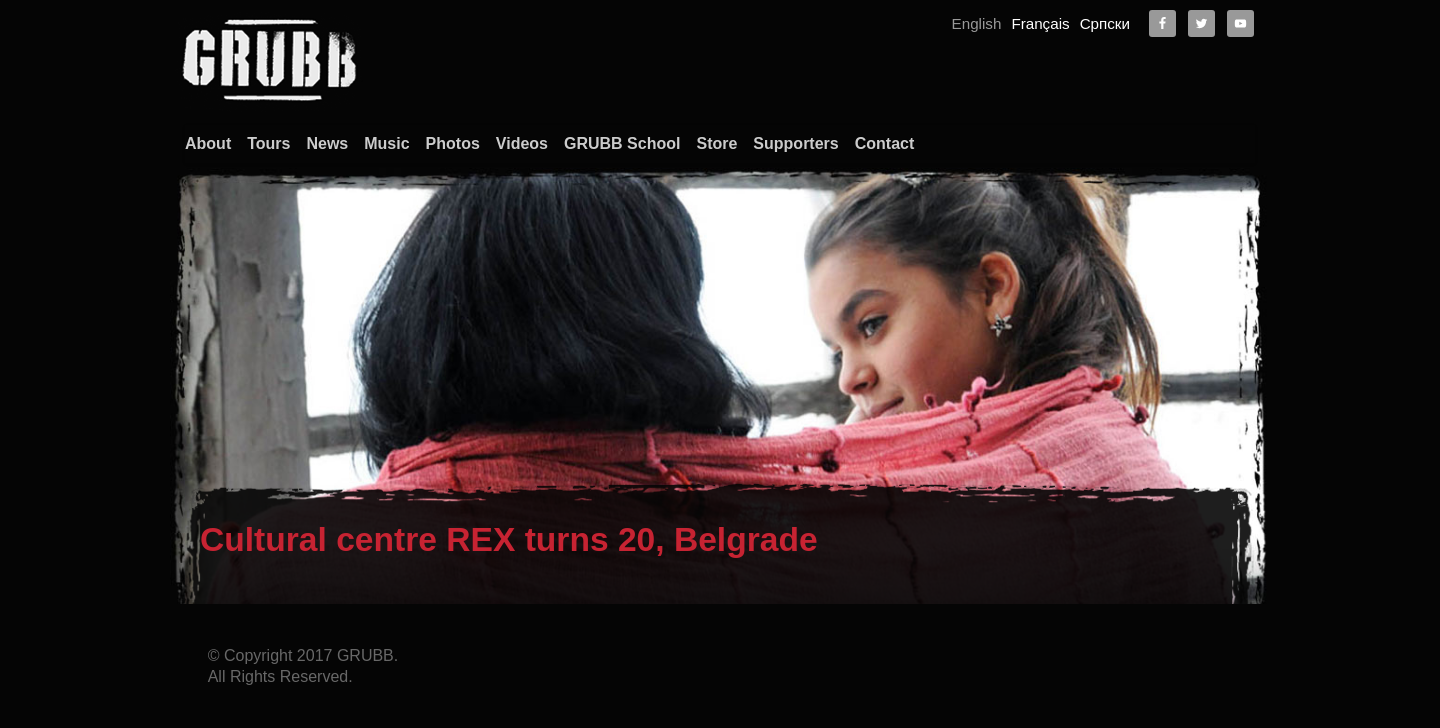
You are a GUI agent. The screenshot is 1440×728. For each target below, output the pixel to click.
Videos (522, 143)
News (327, 143)
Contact (885, 143)
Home (1066, 650)
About (208, 143)
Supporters (795, 143)
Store (716, 143)
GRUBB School (622, 143)
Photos (453, 143)
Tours (268, 143)
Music (386, 143)
